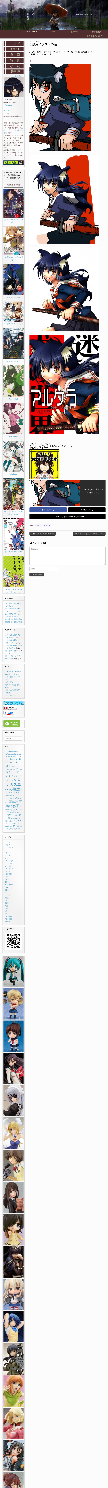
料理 (7, 898)
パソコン (8, 866)
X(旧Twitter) (8, 105)
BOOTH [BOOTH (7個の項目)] (17, 752)
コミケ (7, 853)
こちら (15, 135)
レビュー (8, 871)
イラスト (47, 525)
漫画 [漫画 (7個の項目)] (15, 821)
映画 (7, 903)
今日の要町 (9, 682)
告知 (7, 887)
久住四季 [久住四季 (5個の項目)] (11, 798)
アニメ (7, 842)
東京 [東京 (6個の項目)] (6, 821)
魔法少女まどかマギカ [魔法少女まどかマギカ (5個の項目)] (13, 829)
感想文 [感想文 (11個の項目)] (11, 815)
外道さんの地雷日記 (12, 690)
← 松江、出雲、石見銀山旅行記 (42, 534)
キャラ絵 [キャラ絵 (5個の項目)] (12, 769)
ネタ (7, 858)
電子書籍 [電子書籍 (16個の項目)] (17, 826)
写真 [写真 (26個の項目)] (12, 801)
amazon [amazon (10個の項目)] (10, 751)
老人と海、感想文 (11, 651)
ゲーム (7, 850)
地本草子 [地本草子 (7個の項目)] (13, 812)
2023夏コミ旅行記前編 (13, 622)
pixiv (53, 32)
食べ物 (7, 922)
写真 (7, 877)
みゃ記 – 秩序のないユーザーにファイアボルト (13, 677)
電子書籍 (8, 916)
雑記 (7, 914)
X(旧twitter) (74, 32)
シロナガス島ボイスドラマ (13, 324)
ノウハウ (8, 863)
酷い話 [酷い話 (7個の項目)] (9, 826)
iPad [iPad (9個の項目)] (8, 754)
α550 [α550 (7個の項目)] (15, 756)
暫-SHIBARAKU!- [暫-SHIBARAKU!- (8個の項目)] (14, 818)
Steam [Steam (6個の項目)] (16, 754)
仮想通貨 (8, 874)
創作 (7, 879)
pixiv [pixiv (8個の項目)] (12, 754)
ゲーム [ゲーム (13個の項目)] (19, 769)
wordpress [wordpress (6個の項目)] (9, 756)
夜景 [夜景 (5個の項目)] (18, 812)
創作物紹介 (96, 32)
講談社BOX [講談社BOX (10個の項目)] (17, 823)
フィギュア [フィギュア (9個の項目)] (14, 793)
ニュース (8, 855)
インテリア (9, 847)
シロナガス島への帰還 (13, 297)
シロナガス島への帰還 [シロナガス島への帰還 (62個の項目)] (13, 784)
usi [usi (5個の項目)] (20, 754)
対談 (7, 890)
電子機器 (8, 919)
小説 (7, 892)
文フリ (7, 895)
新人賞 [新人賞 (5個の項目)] (17, 815)
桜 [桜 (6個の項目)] (13, 821)
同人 (7, 882)
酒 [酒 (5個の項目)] (6, 826)
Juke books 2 (13, 436)
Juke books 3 (13, 399)
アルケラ (38, 525)
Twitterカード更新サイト (14, 672)
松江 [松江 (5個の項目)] (10, 821)
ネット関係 (9, 861)
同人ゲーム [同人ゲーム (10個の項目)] (14, 809)
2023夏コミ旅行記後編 (13, 619)
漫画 (7, 908)
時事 (7, 906)
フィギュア (9, 869)
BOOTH (7, 110)
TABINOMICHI (31, 32)
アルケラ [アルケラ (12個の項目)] (10, 762)
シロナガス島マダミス (13, 361)
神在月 (7, 693)
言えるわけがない (11, 695)
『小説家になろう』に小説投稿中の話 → (89, 534)
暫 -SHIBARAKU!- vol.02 (13, 552)
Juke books (13, 474)
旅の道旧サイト (19, 76)
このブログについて (95, 36)
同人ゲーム (9, 885)
